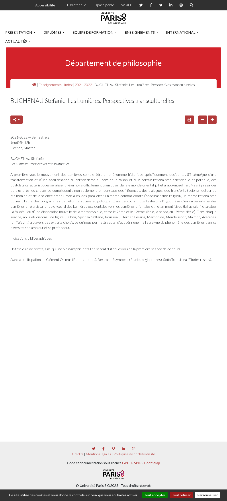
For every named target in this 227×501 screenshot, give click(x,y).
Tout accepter (154, 495)
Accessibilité (45, 5)
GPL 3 (126, 463)
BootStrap (152, 463)
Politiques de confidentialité (134, 454)
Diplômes (52, 32)
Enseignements (140, 32)
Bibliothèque (76, 5)
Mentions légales (98, 454)
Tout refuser (181, 495)
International (181, 32)
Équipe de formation (93, 32)
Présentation (19, 32)
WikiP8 (126, 5)
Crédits (77, 454)
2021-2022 (83, 84)
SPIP (137, 463)
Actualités (16, 41)
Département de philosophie (113, 62)
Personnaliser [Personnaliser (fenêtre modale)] (207, 495)
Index (68, 84)
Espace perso (103, 5)
